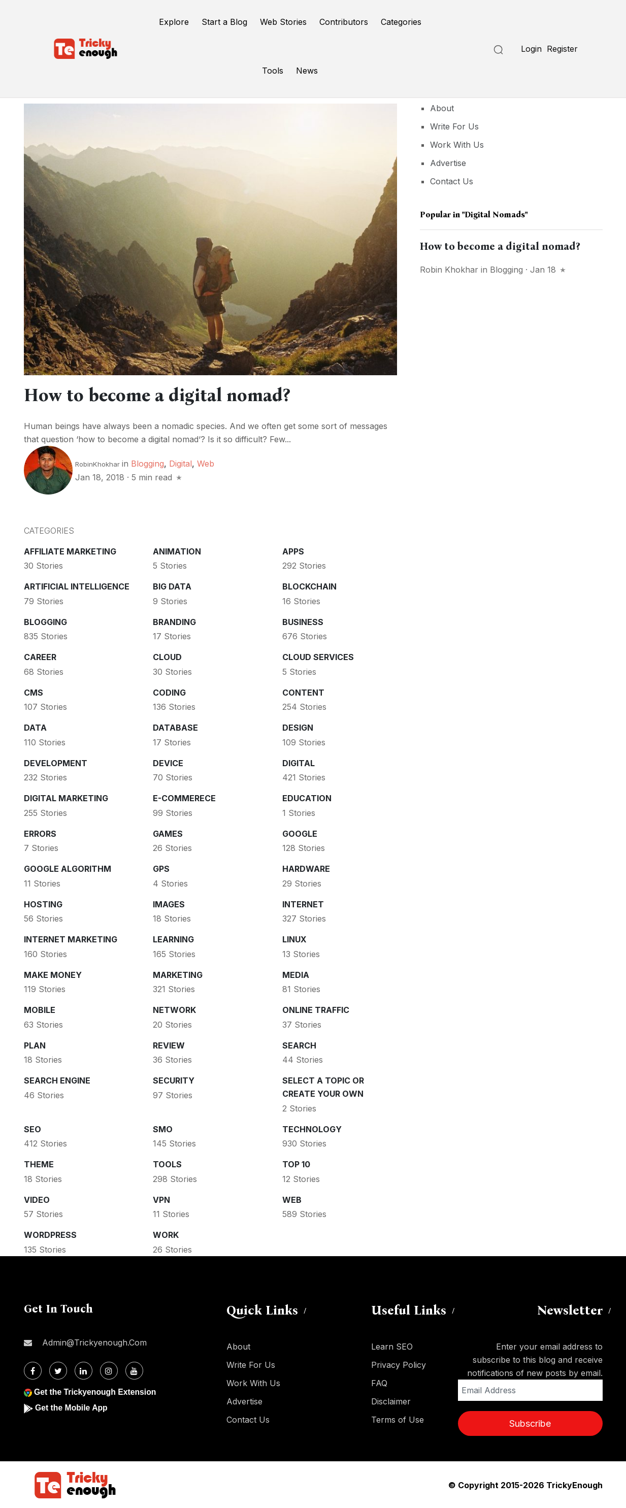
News (307, 70)
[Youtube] (134, 1370)
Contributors (343, 22)
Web (205, 463)
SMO (163, 1129)
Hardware (306, 868)
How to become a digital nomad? (162, 395)
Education (307, 798)
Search (299, 1045)
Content (303, 692)
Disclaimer (391, 1401)
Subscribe (530, 1423)
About (442, 108)
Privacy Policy (398, 1364)
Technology (312, 1129)
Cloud (167, 656)
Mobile (39, 1009)
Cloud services (318, 656)
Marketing (178, 974)
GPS (161, 868)
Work (166, 1234)
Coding (169, 692)
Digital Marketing (66, 798)
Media (295, 974)
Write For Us (454, 126)
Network (174, 1009)
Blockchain (309, 586)
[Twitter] (58, 1370)
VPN (161, 1199)
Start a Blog (224, 22)
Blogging (147, 463)
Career (40, 656)
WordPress (50, 1234)
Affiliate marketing (70, 551)
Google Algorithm (67, 868)
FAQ (379, 1383)
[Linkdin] (83, 1370)
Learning (173, 939)
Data (35, 727)
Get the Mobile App (72, 1407)
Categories (401, 22)
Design (297, 727)
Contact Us (451, 181)
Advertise (448, 163)
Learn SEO (392, 1346)
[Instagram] (109, 1370)
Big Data (172, 586)
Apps (293, 551)
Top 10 (296, 1164)
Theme (39, 1164)
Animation (177, 551)
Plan (35, 1045)
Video (37, 1199)
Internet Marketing (70, 939)
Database (175, 727)
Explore (174, 22)
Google (299, 833)
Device (168, 763)
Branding (174, 621)
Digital (180, 463)
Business (302, 621)
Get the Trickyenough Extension (96, 1391)
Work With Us (457, 145)
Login (531, 49)
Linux (294, 939)
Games (168, 833)
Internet (303, 904)
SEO (32, 1129)
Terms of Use (397, 1419)
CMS (33, 692)
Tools (272, 70)
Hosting (43, 904)
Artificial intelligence (76, 586)
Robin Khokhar (449, 270)
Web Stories (283, 22)
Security (173, 1080)
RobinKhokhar (97, 464)
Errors (40, 833)
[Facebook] (33, 1370)
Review (169, 1045)
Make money (53, 974)
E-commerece (184, 798)
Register (562, 49)
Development (55, 763)
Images (169, 904)
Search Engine (57, 1080)
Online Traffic (315, 1009)
